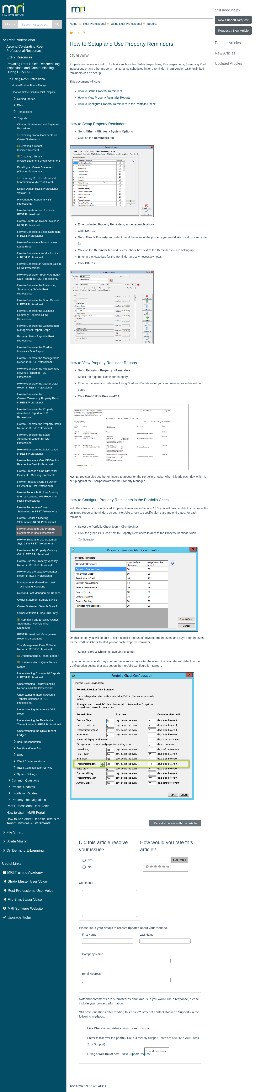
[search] (35, 24)
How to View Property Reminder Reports (104, 97)
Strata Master (17, 841)
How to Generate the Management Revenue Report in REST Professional (38, 372)
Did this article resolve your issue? (103, 846)
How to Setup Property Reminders (100, 91)
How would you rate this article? (166, 846)
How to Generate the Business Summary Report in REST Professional (35, 315)
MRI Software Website (25, 908)
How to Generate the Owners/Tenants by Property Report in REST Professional (38, 398)
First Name (89, 934)
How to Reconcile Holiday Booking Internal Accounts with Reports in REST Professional (38, 496)
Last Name (146, 934)
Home (73, 23)
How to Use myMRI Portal (25, 812)
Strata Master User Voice (27, 881)
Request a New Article (233, 30)
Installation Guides (24, 793)
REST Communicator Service (34, 767)
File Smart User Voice (25, 900)
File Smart (14, 832)
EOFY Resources (19, 57)
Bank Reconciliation (29, 741)
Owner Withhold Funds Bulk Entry (37, 613)
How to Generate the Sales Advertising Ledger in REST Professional (33, 439)
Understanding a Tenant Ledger (38, 655)
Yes (90, 860)
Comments (86, 882)
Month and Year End (29, 748)
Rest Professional (21, 40)
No (90, 867)
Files (20, 105)
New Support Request (136, 1054)
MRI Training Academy (25, 872)
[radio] (147, 867)
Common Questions (25, 780)
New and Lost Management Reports (38, 593)
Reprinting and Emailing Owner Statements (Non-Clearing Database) (37, 623)
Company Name (92, 954)
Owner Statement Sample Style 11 (38, 606)
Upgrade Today (20, 917)
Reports (22, 118)
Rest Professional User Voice (27, 806)
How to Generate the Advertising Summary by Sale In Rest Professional (36, 289)
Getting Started (26, 98)
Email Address (91, 973)
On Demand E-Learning (25, 850)
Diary (20, 754)
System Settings (27, 774)
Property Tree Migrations (29, 799)
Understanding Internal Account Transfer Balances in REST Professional (36, 699)
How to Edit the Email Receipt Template (34, 92)
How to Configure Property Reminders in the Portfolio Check (117, 104)
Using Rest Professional (29, 79)
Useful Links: (12, 864)
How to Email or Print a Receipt (29, 85)
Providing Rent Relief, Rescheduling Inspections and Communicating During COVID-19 (33, 68)
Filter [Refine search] (10, 24)
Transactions (24, 111)
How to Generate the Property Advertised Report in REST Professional (35, 413)
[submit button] (156, 1051)
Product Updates (23, 787)
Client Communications (31, 761)
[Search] (57, 24)
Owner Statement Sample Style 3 (37, 599)
